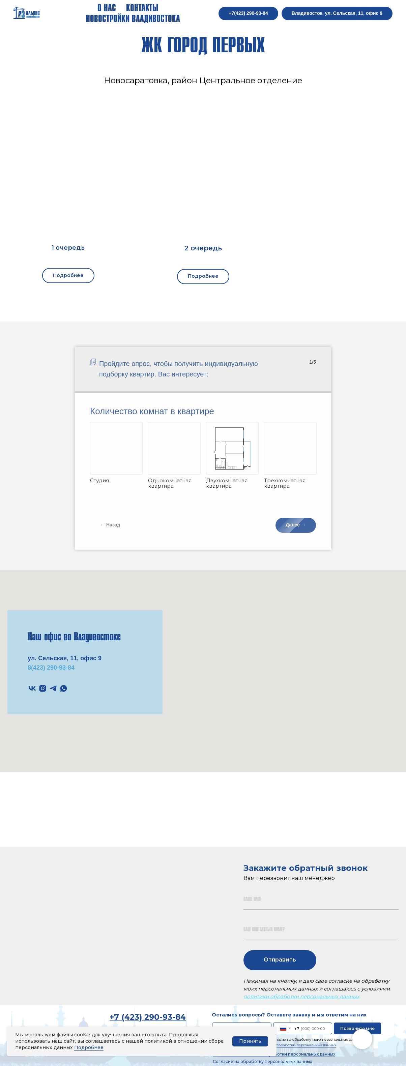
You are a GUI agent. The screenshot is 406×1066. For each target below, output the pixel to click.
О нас (106, 8)
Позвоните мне (357, 1028)
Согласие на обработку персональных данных (262, 1061)
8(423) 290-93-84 (51, 667)
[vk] (32, 688)
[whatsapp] (63, 688)
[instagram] (42, 688)
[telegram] (53, 688)
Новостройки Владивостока (133, 19)
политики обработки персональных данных (301, 996)
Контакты (142, 8)
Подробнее (89, 1047)
